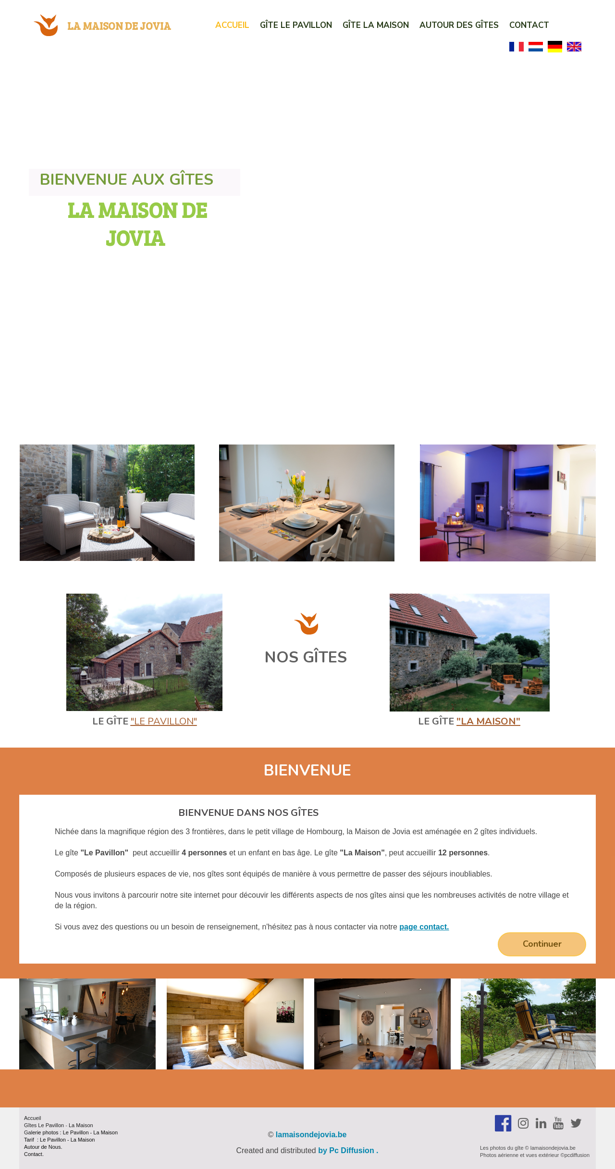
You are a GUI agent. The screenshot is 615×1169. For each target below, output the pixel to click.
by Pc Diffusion (346, 1150)
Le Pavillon (51, 1125)
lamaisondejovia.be (311, 1135)
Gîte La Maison (376, 25)
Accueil (232, 25)
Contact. (34, 1154)
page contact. (424, 927)
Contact (529, 25)
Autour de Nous (42, 1147)
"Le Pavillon (162, 721)
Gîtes (31, 1125)
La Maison (81, 1125)
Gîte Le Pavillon (296, 25)
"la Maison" (488, 721)
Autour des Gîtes (459, 25)
